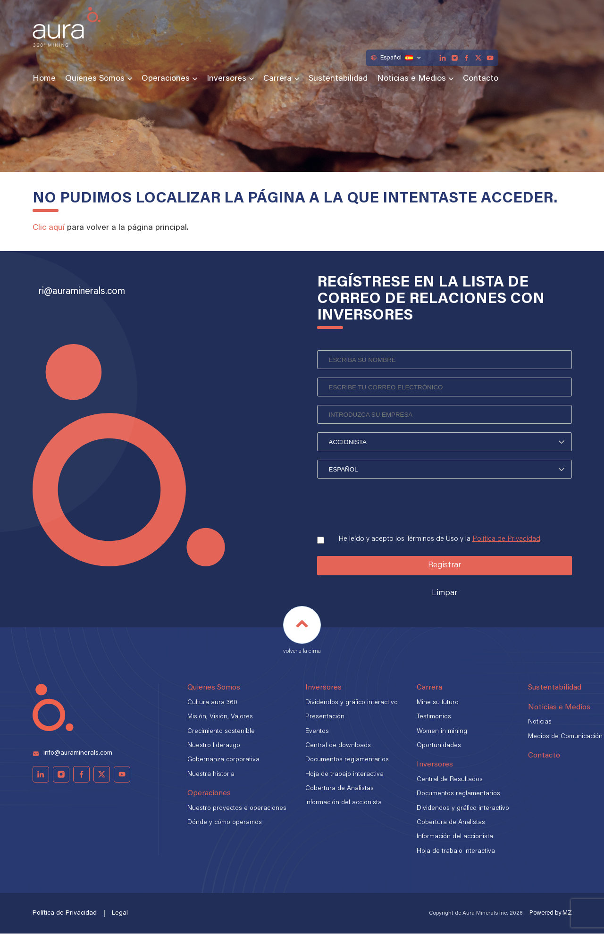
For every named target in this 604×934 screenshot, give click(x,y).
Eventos (317, 731)
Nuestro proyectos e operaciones (236, 808)
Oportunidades (439, 745)
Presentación (324, 717)
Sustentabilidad (338, 79)
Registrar (444, 566)
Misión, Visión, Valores (220, 717)
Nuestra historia (211, 774)
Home (44, 79)
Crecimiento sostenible (221, 731)
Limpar (444, 594)
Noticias (540, 722)
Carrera (277, 79)
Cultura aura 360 (212, 702)
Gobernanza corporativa (223, 760)
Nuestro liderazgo (213, 745)
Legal (120, 913)
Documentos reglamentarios (347, 760)
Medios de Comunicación (565, 736)
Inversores (226, 79)
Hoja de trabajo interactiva (344, 774)
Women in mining (442, 731)
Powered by (550, 913)
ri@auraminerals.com (82, 291)
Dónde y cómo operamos (224, 822)
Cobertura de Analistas (339, 788)
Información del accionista (343, 803)
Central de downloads (338, 745)
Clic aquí (49, 228)
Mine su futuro (438, 702)
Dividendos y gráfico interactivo (351, 702)
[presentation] (389, 507)
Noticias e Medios (411, 79)
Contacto (480, 79)
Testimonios (434, 717)
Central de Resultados (450, 779)
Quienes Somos (95, 79)
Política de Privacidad (506, 539)
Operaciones (166, 79)
